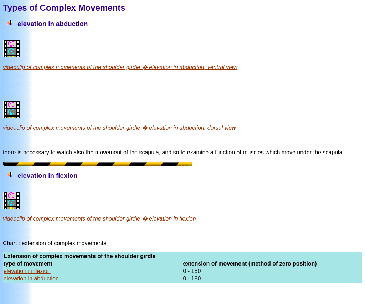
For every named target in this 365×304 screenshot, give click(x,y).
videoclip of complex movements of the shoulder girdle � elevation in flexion (99, 219)
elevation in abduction (31, 278)
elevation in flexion (27, 271)
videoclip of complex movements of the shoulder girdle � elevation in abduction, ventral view (120, 67)
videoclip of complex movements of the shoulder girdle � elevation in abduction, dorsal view (119, 128)
